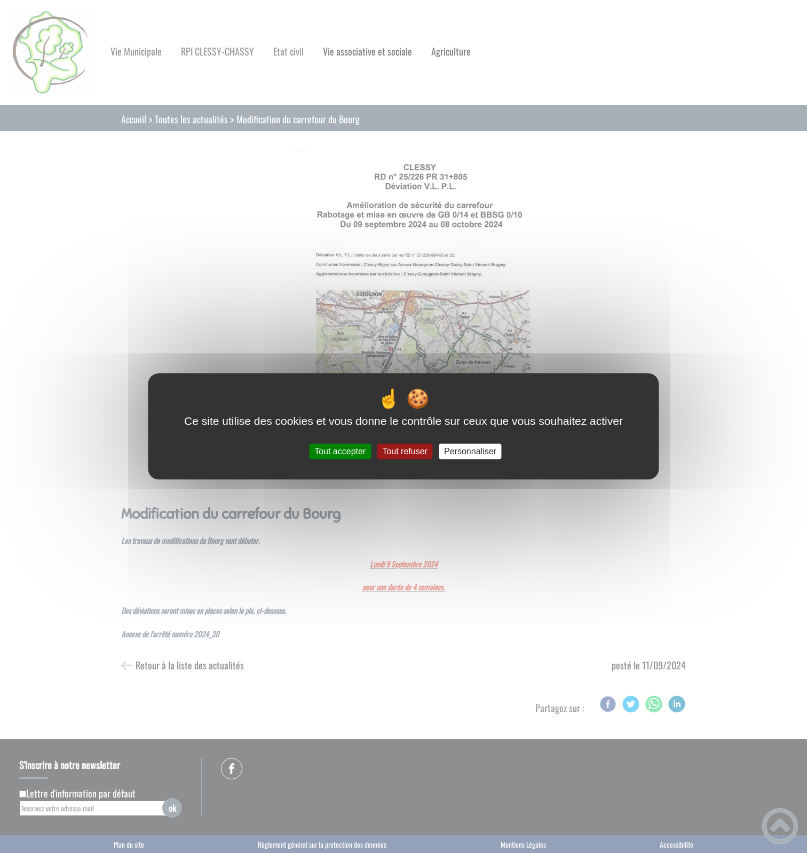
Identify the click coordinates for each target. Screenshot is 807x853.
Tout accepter (340, 451)
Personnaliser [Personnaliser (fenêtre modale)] (470, 451)
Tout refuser (404, 451)
